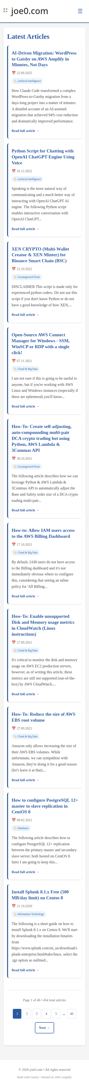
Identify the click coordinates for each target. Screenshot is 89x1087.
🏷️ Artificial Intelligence (27, 81)
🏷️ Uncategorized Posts (27, 277)
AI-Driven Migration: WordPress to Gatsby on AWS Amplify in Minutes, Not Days (44, 58)
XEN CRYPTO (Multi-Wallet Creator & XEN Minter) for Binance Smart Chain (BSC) (40, 255)
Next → (44, 1028)
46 (71, 1014)
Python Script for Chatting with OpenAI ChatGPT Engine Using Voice (43, 156)
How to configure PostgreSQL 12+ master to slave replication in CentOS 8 (45, 806)
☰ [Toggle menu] (80, 11)
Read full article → (25, 131)
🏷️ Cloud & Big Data (25, 368)
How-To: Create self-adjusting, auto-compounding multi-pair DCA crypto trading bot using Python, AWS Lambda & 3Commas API (41, 438)
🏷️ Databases (21, 828)
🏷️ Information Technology (29, 914)
